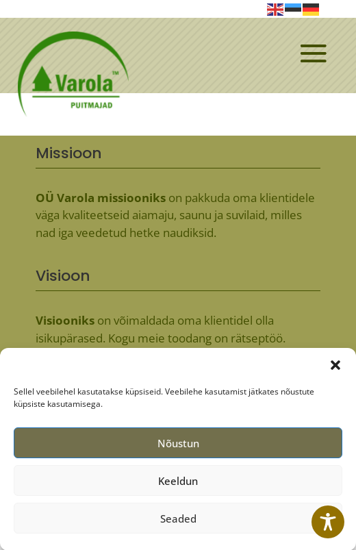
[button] (335, 370)
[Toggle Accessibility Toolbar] (328, 522)
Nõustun (178, 448)
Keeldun (178, 485)
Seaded (178, 523)
